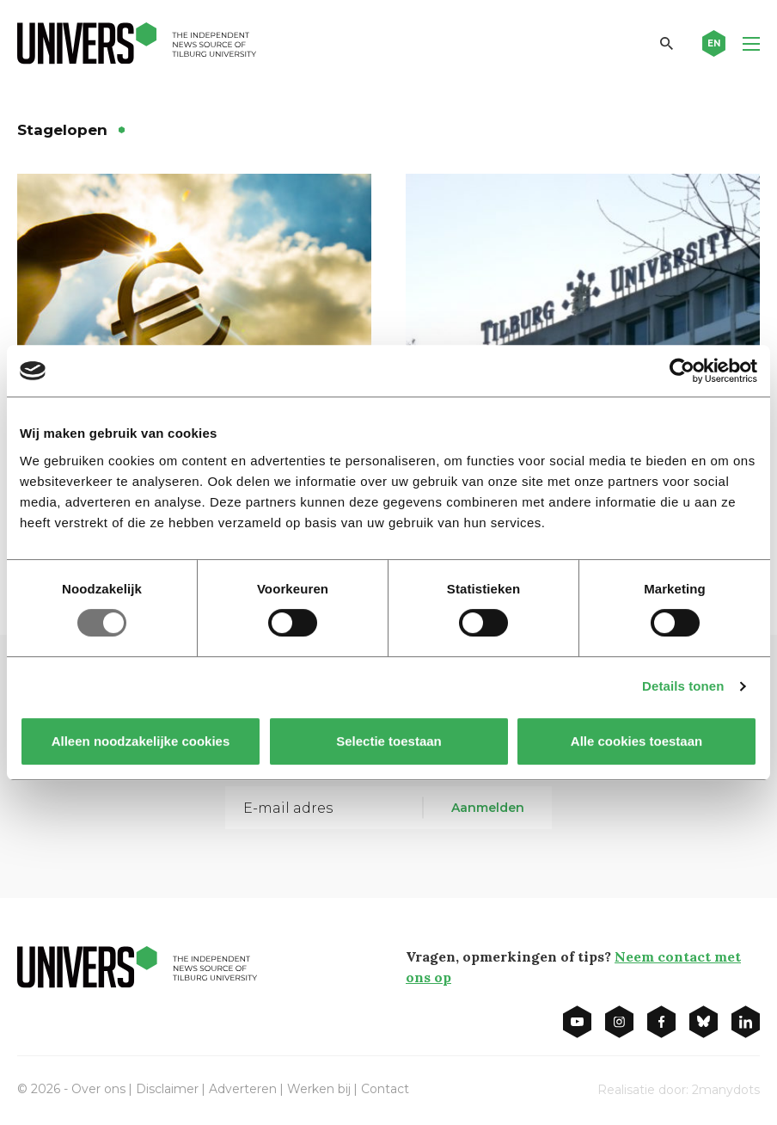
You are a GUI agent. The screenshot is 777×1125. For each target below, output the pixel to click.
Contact (385, 1089)
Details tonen (683, 686)
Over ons (98, 1089)
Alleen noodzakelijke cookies (141, 741)
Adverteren (243, 1089)
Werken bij (319, 1089)
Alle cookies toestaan (636, 741)
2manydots (726, 1089)
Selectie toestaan (389, 741)
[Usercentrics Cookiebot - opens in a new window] (682, 371)
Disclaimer (167, 1089)
